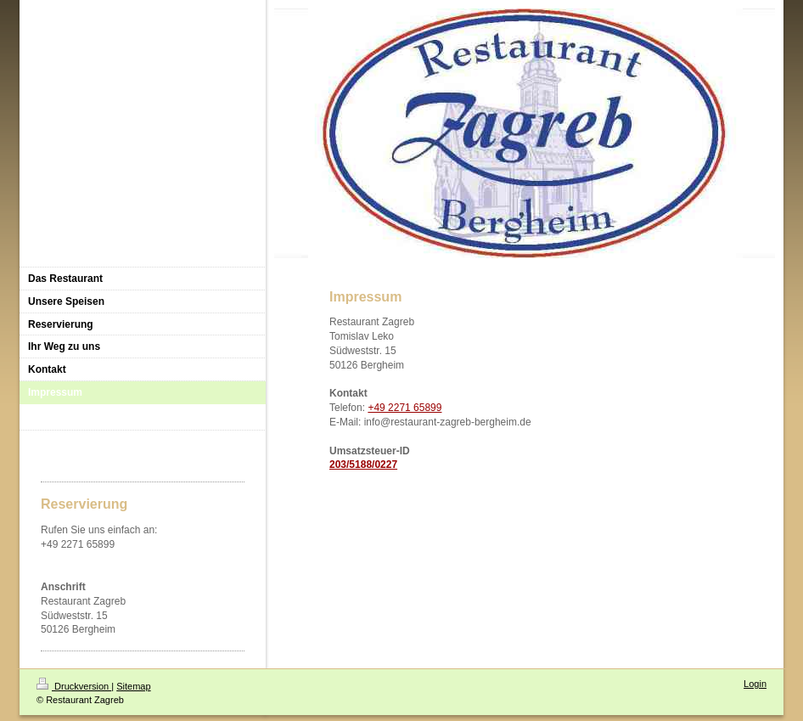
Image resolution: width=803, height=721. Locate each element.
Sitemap (133, 686)
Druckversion (73, 686)
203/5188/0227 (363, 464)
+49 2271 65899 (404, 408)
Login (755, 684)
